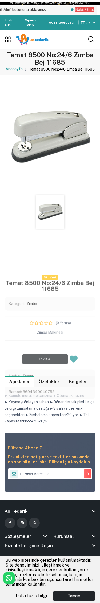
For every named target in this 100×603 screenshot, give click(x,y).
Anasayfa (14, 69)
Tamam (74, 596)
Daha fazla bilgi (31, 595)
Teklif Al (45, 422)
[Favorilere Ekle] (74, 423)
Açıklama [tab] (19, 381)
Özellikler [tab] (49, 381)
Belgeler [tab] (78, 381)
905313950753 (61, 22)
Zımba (32, 367)
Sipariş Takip (30, 22)
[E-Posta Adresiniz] (50, 473)
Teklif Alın (9, 22)
